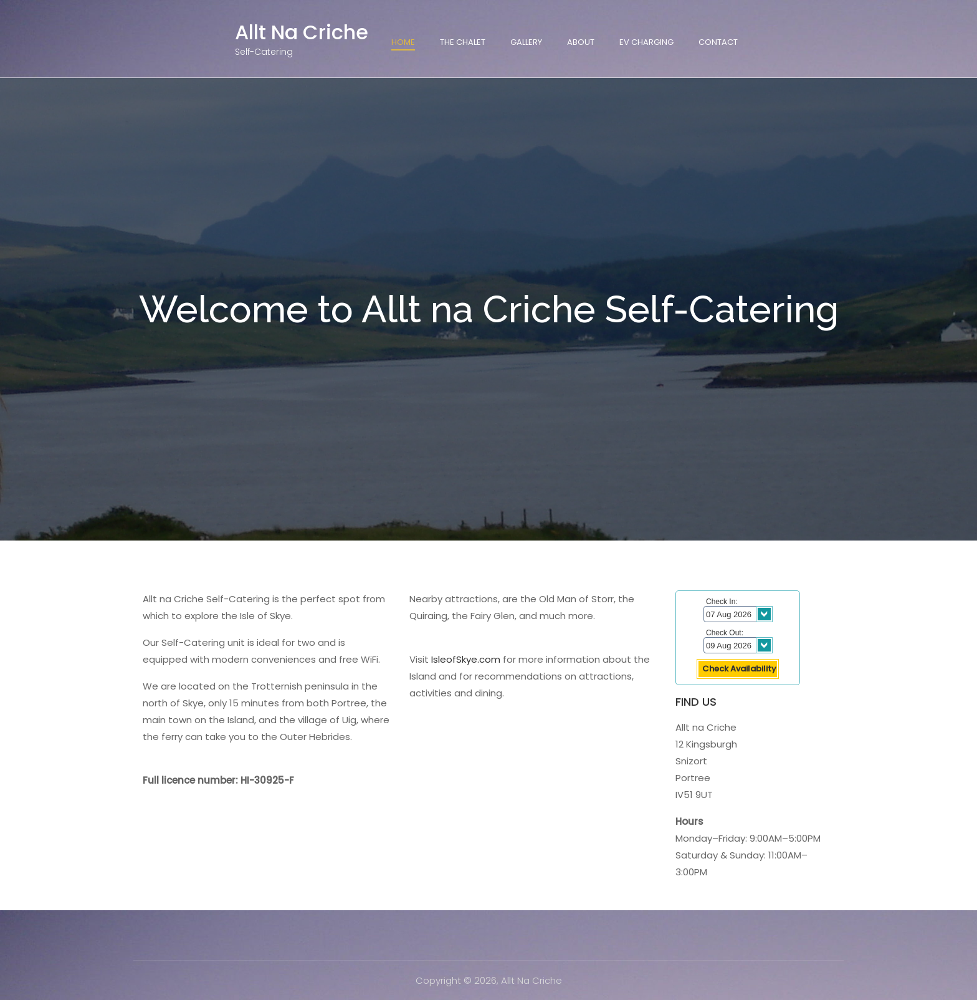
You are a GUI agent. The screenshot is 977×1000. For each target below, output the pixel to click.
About (580, 42)
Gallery (526, 42)
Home (403, 42)
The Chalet (462, 42)
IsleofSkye (454, 659)
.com (488, 659)
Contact (718, 42)
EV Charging (646, 42)
